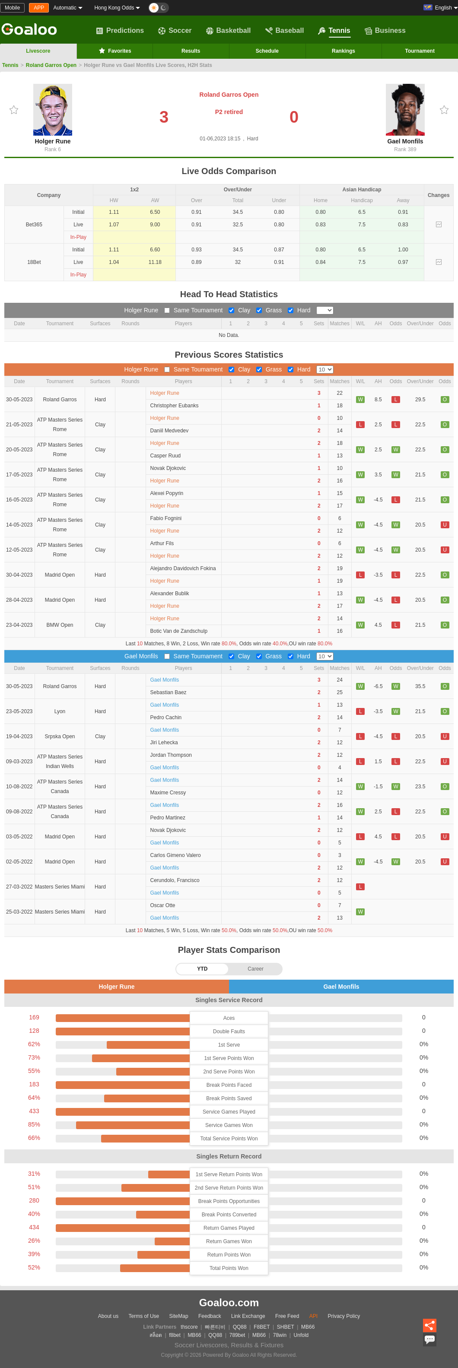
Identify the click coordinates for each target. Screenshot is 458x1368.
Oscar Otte (162, 905)
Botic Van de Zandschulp (179, 631)
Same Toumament (194, 310)
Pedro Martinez (167, 818)
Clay (240, 310)
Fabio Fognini (166, 518)
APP (39, 8)
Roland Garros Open (51, 65)
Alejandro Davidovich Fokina (183, 568)
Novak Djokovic (168, 468)
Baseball (284, 31)
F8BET (262, 1327)
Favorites (114, 50)
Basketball (228, 31)
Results (190, 51)
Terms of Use (144, 1316)
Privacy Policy (344, 1316)
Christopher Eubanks (174, 406)
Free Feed (287, 1316)
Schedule (267, 51)
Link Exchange (248, 1316)
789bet (237, 1335)
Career (256, 969)
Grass (269, 310)
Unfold (301, 1335)
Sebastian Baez (168, 692)
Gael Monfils (405, 114)
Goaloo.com (229, 1302)
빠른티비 (215, 1327)
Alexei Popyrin (167, 493)
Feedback (209, 1316)
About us (108, 1316)
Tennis (334, 31)
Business (385, 31)
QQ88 (240, 1327)
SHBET (285, 1327)
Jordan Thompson (171, 755)
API (313, 1316)
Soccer (174, 31)
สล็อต (155, 1335)
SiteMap (178, 1316)
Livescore (38, 51)
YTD (202, 969)
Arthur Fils (162, 543)
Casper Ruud (165, 456)
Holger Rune (52, 114)
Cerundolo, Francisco (175, 880)
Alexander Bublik (169, 593)
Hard (300, 310)
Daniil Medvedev (169, 431)
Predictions (120, 31)
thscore (189, 1327)
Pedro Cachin (166, 717)
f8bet (175, 1335)
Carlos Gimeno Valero (175, 855)
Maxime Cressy (168, 793)
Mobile (12, 8)
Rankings (343, 51)
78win (279, 1335)
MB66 (308, 1327)
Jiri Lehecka (164, 743)
